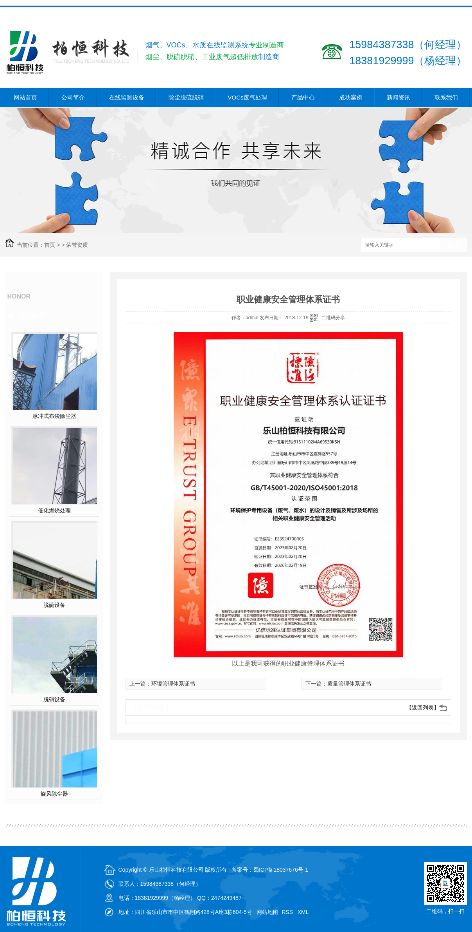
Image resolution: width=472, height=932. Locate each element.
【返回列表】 (422, 707)
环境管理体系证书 (173, 683)
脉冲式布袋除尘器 (54, 416)
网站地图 (267, 912)
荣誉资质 (77, 245)
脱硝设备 (54, 699)
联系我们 (446, 97)
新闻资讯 (398, 97)
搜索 (453, 245)
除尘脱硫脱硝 (186, 97)
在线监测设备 (126, 97)
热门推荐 (31, 316)
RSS (288, 912)
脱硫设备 (54, 605)
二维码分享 (333, 317)
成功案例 (351, 97)
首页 (49, 245)
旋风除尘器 (54, 794)
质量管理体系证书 (349, 683)
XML (304, 912)
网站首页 (25, 97)
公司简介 (73, 97)
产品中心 (303, 97)
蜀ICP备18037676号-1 (280, 870)
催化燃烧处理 (54, 510)
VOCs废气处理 (247, 97)
